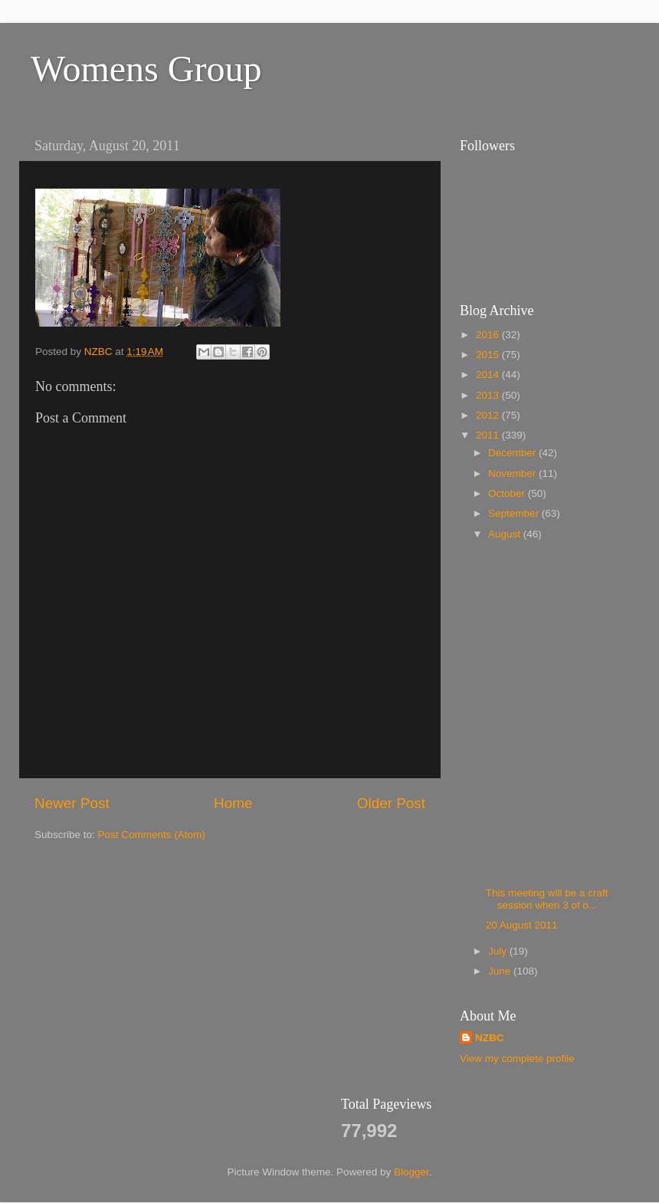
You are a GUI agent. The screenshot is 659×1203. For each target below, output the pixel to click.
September (515, 513)
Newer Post (72, 803)
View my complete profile (517, 1058)
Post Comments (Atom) (151, 834)
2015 (489, 354)
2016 (489, 334)
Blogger (411, 1172)
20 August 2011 (522, 925)
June (500, 971)
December (513, 453)
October (508, 493)
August (505, 534)
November (513, 473)
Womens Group (146, 68)
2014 (489, 374)
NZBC (489, 1038)
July (499, 951)
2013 (489, 395)
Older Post (391, 803)
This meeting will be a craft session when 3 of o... (547, 899)
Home (233, 803)
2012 (489, 415)
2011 (489, 435)
